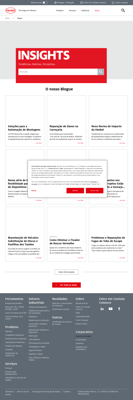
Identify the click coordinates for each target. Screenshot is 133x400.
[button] (123, 10)
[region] (67, 179)
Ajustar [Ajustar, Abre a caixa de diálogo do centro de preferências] (33, 190)
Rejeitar (75, 190)
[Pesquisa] (101, 72)
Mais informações (67, 272)
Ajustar (8, 394)
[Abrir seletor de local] (64, 2)
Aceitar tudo (94, 190)
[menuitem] (60, 10)
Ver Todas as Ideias (65, 285)
